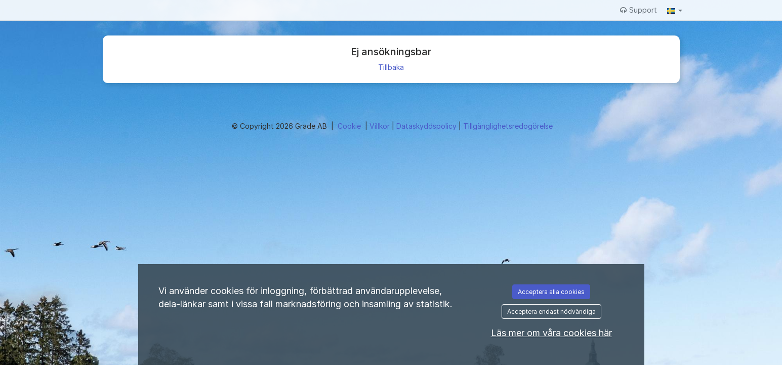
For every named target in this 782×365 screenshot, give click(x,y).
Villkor (380, 126)
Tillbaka (391, 67)
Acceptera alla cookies (551, 292)
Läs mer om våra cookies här (551, 332)
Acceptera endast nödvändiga (551, 311)
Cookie (350, 126)
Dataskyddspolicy (427, 126)
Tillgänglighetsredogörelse (508, 126)
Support (638, 10)
